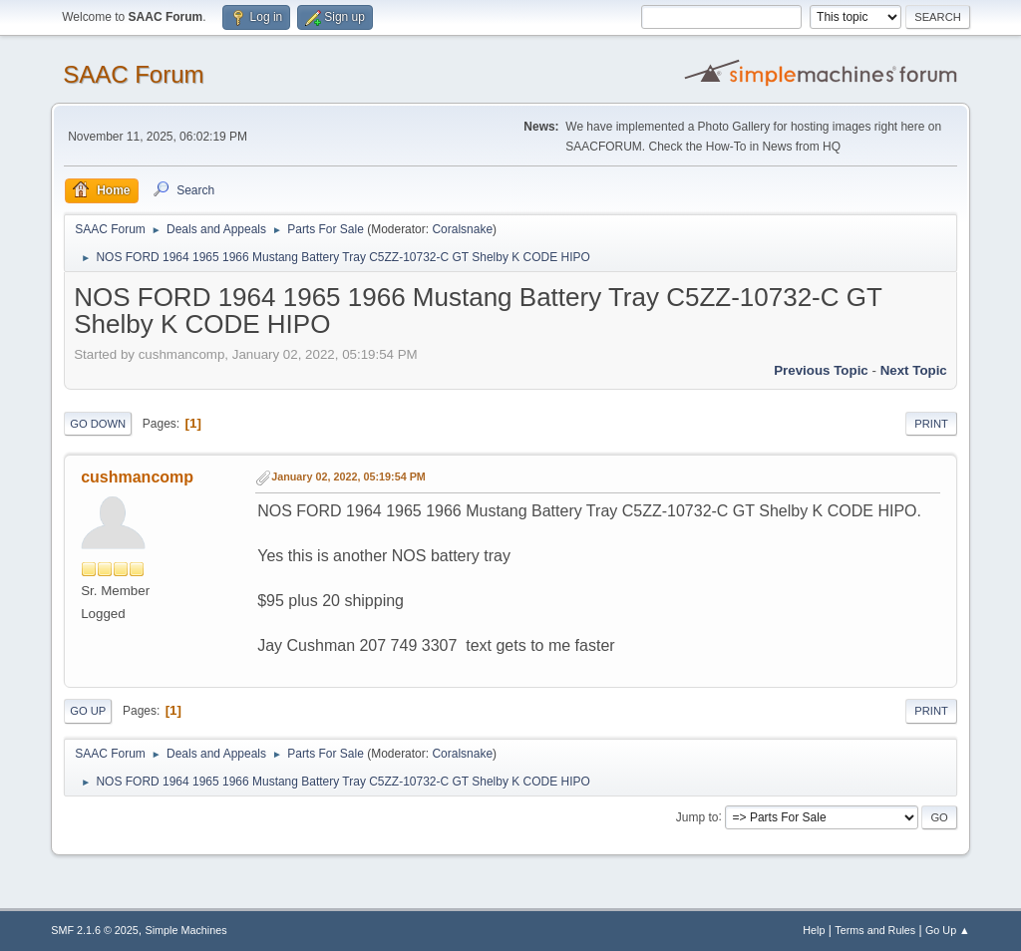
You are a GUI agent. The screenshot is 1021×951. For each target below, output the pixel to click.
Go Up (88, 711)
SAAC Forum (133, 74)
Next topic (913, 370)
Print (931, 424)
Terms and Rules (875, 930)
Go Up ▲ (947, 930)
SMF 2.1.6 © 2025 (95, 930)
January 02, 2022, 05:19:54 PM (348, 476)
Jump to (697, 816)
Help (814, 930)
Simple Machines (186, 930)
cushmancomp (137, 477)
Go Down (98, 424)
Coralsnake (462, 229)
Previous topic (821, 370)
